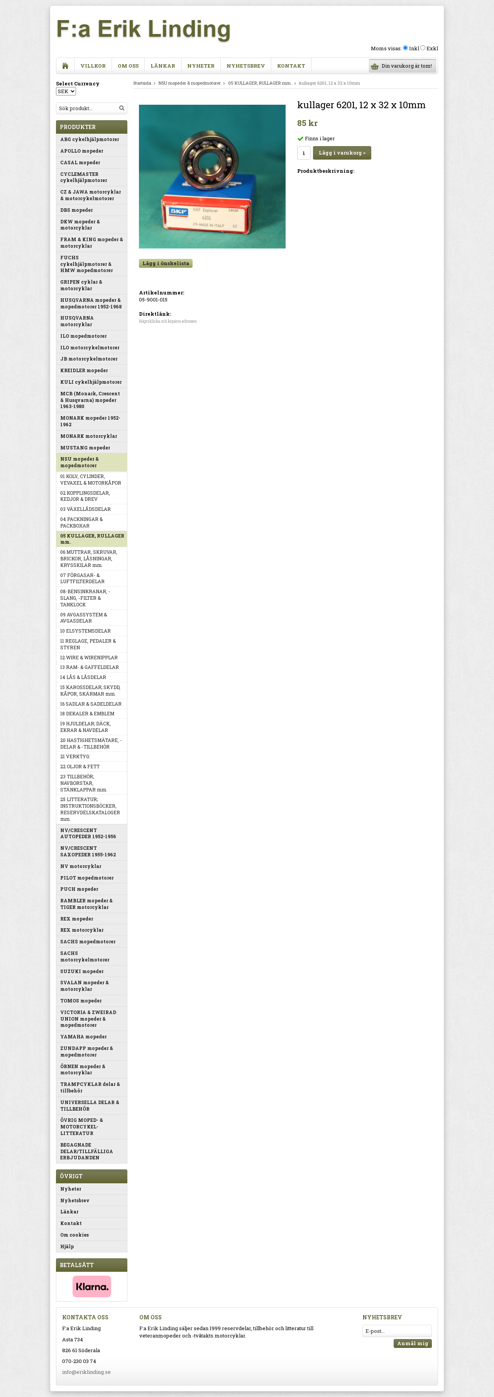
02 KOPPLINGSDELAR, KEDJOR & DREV (85, 496)
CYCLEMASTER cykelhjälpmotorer (83, 177)
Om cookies (74, 1235)
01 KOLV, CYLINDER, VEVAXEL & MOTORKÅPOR (90, 479)
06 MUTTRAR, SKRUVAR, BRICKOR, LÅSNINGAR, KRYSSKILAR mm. (88, 558)
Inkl (414, 48)
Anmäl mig (412, 1343)
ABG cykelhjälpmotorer (89, 139)
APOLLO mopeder (81, 151)
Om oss (128, 65)
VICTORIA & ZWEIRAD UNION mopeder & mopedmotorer (88, 1018)
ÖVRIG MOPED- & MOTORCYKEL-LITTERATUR (81, 1126)
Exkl (432, 48)
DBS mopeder (76, 210)
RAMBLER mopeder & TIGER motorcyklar (86, 903)
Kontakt (291, 65)
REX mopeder (76, 918)
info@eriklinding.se (86, 1371)
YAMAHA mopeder (83, 1036)
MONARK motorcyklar (88, 436)
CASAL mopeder (80, 162)
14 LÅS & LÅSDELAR (83, 677)
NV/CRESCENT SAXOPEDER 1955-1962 (88, 851)
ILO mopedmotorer (83, 336)
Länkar (163, 65)
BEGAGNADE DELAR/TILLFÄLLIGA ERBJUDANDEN (86, 1151)
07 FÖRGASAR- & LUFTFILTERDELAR (82, 578)
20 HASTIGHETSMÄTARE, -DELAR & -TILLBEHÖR (91, 743)
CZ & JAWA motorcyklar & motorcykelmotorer (90, 195)
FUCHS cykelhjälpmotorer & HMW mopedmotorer (86, 264)
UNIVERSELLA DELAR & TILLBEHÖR (89, 1105)
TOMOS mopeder (81, 1000)
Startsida (142, 83)
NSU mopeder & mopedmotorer (79, 462)
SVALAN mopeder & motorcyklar (84, 985)
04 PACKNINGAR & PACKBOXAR (81, 522)
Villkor (93, 65)
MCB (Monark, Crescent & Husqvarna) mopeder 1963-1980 (90, 400)
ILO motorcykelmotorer (89, 347)
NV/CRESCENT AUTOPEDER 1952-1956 (88, 833)
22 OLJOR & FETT (80, 766)
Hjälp (67, 1246)
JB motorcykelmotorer (88, 359)
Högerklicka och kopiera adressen (168, 321)
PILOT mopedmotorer (86, 878)
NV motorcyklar (80, 866)
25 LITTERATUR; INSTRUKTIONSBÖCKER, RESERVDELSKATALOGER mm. (90, 809)
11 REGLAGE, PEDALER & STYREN (88, 644)
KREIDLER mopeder (84, 370)
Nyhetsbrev (246, 65)
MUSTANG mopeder (85, 447)
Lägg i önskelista (165, 263)
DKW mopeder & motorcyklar (80, 224)
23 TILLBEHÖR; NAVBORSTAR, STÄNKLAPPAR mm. (83, 783)
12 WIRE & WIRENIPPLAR (89, 657)
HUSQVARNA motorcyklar (77, 321)
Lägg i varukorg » (342, 152)
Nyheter (201, 65)
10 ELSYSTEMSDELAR (85, 631)
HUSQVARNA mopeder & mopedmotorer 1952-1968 (91, 303)
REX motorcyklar (81, 930)
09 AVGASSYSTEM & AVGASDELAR (83, 617)
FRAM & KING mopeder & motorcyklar (91, 242)
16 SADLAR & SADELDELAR (91, 704)
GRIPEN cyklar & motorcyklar (81, 285)
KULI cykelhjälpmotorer (91, 382)
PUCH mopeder (79, 889)
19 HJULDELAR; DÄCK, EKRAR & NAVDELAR (85, 726)
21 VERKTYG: (75, 756)
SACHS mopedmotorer (87, 941)
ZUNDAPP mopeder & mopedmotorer (86, 1051)
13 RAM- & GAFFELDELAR (89, 667)
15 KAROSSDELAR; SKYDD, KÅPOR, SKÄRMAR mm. (90, 690)
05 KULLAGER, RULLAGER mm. (92, 539)
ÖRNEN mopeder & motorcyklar (82, 1069)
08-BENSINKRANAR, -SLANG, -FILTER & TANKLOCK (85, 597)
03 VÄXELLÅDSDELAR (85, 509)
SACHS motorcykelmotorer (84, 956)
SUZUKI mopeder (81, 971)
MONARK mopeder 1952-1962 (90, 421)
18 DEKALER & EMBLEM (87, 713)
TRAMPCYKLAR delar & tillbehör (90, 1087)
